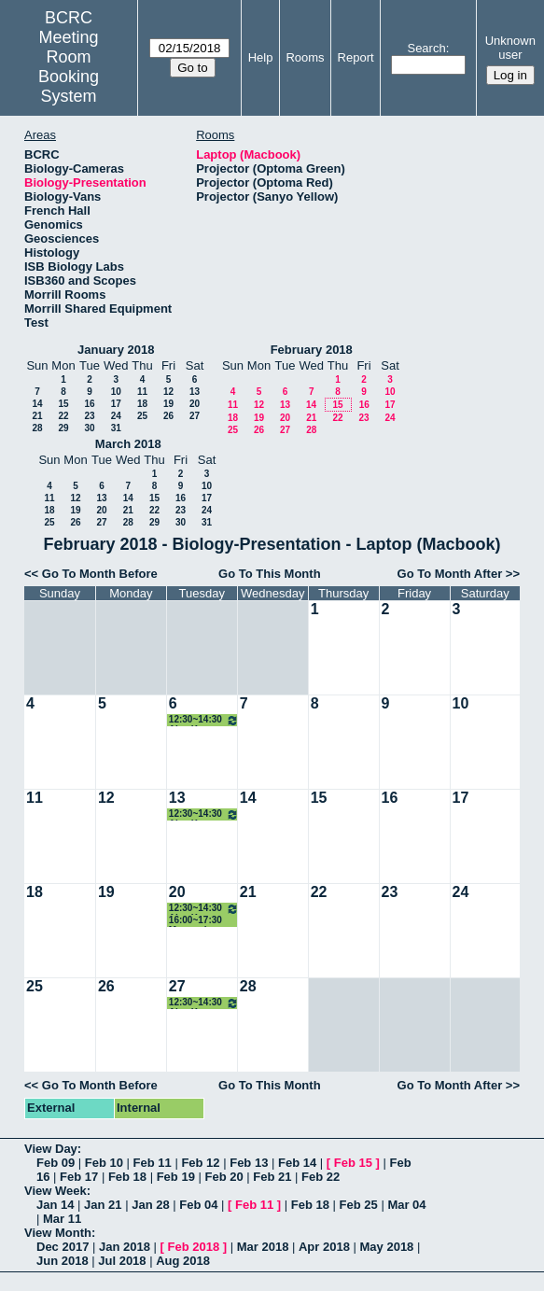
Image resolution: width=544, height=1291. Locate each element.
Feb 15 (353, 1163)
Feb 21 (272, 1177)
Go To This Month (269, 574)
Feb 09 (55, 1163)
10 (116, 391)
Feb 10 (104, 1163)
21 (37, 416)
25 (142, 416)
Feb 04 (198, 1205)
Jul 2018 (122, 1261)
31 (116, 428)
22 (63, 416)
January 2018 (115, 350)
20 (194, 404)
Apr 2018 (324, 1247)
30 (89, 428)
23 (89, 416)
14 (37, 404)
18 (142, 404)
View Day (50, 1149)
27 (194, 416)
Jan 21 (102, 1205)
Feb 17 (79, 1177)
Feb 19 (176, 1177)
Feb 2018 (194, 1247)
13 (194, 391)
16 (89, 404)
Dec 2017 (62, 1247)
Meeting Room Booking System (68, 66)
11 (142, 391)
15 (63, 404)
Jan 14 (55, 1205)
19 (168, 404)
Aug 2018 (183, 1261)
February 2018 (312, 350)
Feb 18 (127, 1177)
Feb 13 (249, 1163)
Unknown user (510, 48)
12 (168, 391)
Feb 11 (152, 1163)
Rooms (305, 57)
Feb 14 (297, 1163)
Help (260, 57)
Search (426, 48)
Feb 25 (359, 1205)
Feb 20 (223, 1177)
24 (116, 416)
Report (356, 57)
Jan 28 (150, 1205)
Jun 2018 (62, 1261)
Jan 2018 (124, 1247)
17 (116, 404)
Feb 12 (200, 1163)
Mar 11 (62, 1219)
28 (37, 428)
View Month (57, 1233)
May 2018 (387, 1247)
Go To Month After (450, 574)
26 (168, 416)
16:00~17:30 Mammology (196, 921)
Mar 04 (406, 1205)
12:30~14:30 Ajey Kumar (204, 720)
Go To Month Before (100, 574)
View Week (55, 1191)
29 (63, 428)
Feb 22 (320, 1177)
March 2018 (128, 444)
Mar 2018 (263, 1247)
